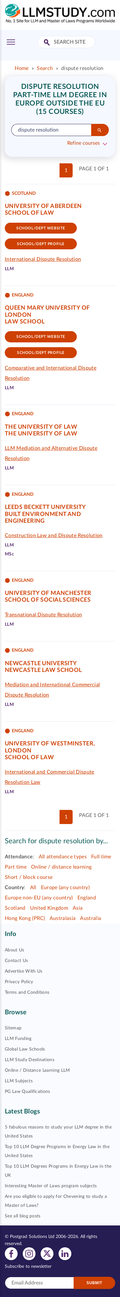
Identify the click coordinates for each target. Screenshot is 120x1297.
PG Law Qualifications (27, 1091)
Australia (90, 918)
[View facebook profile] (11, 1253)
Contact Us (16, 960)
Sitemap (13, 1028)
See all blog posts (23, 1216)
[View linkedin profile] (65, 1253)
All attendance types (63, 856)
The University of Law (41, 427)
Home (21, 68)
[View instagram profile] (29, 1253)
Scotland (15, 908)
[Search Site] (47, 43)
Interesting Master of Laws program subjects (51, 1186)
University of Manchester (48, 593)
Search (45, 68)
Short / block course (28, 877)
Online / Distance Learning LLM (37, 1070)
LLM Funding (18, 1038)
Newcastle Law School (43, 670)
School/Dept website (40, 228)
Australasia (63, 918)
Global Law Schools (25, 1049)
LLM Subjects (19, 1081)
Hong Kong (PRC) (25, 918)
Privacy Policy (19, 982)
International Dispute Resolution (43, 259)
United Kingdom (49, 908)
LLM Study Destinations (29, 1060)
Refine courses (83, 143)
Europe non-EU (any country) (39, 897)
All (33, 887)
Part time (16, 867)
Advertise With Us (23, 971)
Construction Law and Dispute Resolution (53, 535)
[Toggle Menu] (11, 42)
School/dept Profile (41, 244)
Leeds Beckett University (45, 507)
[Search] (100, 130)
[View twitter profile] (47, 1253)
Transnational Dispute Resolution (43, 614)
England (86, 897)
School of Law (29, 213)
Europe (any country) (65, 887)
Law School (24, 322)
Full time (101, 856)
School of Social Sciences (48, 600)
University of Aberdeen (43, 206)
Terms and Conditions (27, 992)
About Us (14, 950)
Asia (78, 908)
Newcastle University (41, 663)
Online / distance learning (61, 867)
